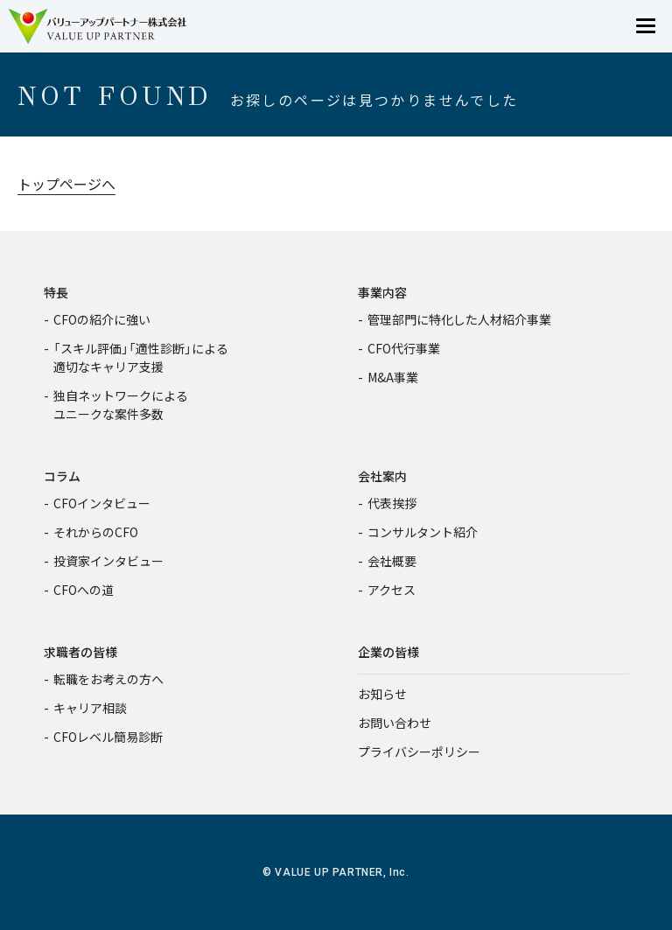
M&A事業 (393, 377)
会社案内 (382, 476)
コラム (62, 476)
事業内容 (382, 292)
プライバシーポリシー (419, 751)
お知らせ (382, 694)
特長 (56, 292)
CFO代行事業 (404, 348)
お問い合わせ (394, 722)
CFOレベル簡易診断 (108, 736)
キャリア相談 (90, 708)
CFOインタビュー (101, 503)
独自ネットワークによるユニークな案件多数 (120, 405)
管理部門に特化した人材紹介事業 (459, 319)
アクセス (392, 589)
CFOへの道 (83, 589)
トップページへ (67, 183)
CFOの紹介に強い (101, 319)
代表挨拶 (392, 503)
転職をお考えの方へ (108, 679)
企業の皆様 (388, 652)
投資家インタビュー (108, 561)
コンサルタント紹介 (423, 532)
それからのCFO (95, 532)
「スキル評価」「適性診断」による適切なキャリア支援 (140, 357)
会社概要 (392, 561)
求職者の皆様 (80, 652)
